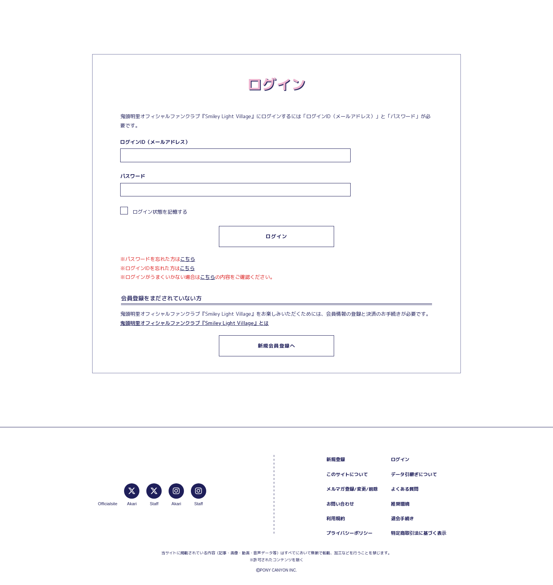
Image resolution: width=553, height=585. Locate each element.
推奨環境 (400, 504)
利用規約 (335, 518)
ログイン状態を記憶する (153, 211)
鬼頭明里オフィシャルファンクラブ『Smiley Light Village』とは (194, 323)
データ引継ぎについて (414, 474)
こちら (187, 258)
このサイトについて (347, 474)
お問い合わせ (340, 504)
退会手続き (402, 518)
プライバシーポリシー (349, 533)
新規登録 (335, 459)
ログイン (400, 459)
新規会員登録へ (276, 345)
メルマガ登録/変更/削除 (352, 489)
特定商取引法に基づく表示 (418, 533)
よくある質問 (405, 489)
